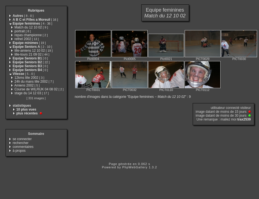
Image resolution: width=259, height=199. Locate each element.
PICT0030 (239, 59)
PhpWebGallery (135, 167)
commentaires (23, 147)
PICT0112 (203, 89)
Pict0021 (166, 59)
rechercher (20, 143)
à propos (19, 151)
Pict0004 (93, 59)
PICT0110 (166, 89)
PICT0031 (93, 89)
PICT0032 (130, 89)
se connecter (22, 139)
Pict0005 (130, 59)
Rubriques (36, 10)
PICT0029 (203, 59)
